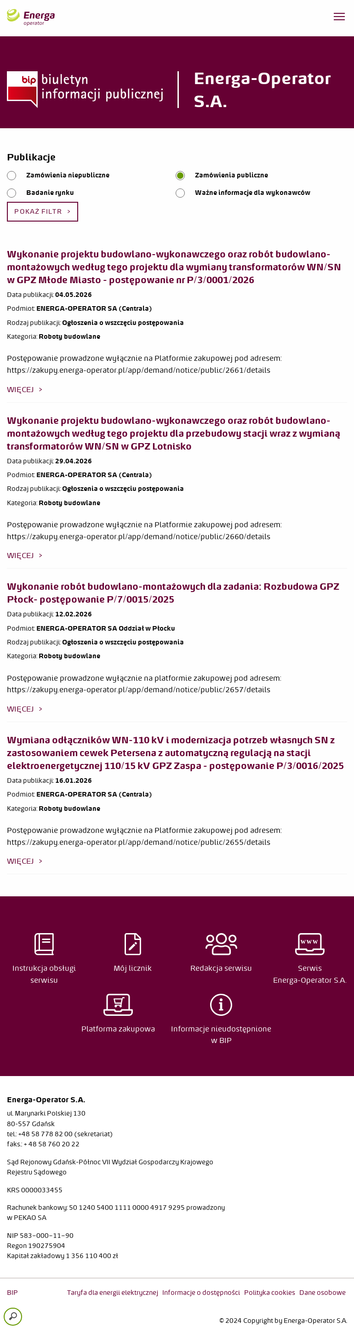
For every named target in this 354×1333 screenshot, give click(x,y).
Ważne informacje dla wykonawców (252, 192)
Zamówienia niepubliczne (67, 175)
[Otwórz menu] (339, 18)
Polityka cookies (269, 1292)
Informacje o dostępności (201, 1292)
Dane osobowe (322, 1292)
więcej (20, 389)
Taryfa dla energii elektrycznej (112, 1292)
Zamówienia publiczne (231, 175)
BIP (12, 1292)
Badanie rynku (50, 192)
